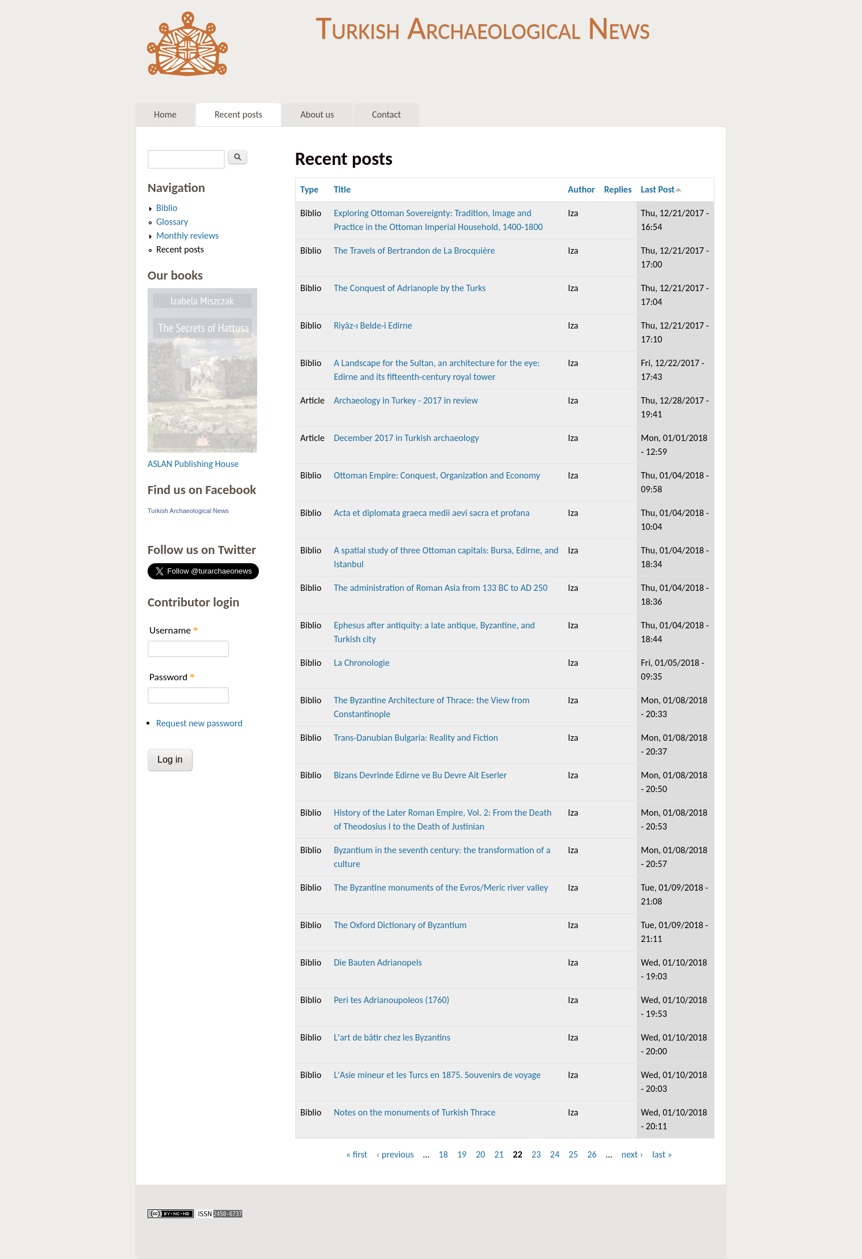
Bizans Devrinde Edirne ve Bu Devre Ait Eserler (420, 775)
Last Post (662, 189)
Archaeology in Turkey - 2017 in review (406, 400)
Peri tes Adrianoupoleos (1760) (392, 999)
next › (632, 1154)
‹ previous (395, 1154)
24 (554, 1154)
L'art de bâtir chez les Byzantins (392, 1037)
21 (498, 1154)
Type (309, 189)
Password (172, 677)
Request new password (199, 723)
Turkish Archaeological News (483, 27)
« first (356, 1154)
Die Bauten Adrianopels (378, 962)
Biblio (167, 207)
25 (573, 1154)
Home (165, 114)
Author (581, 189)
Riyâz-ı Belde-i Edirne (373, 325)
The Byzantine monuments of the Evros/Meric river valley (441, 887)
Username (173, 630)
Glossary (172, 221)
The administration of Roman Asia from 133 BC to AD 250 (441, 587)
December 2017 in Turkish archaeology (406, 437)
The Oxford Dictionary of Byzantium (400, 924)
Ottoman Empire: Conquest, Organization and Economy (437, 475)
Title (342, 189)
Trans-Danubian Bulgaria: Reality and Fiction (416, 737)
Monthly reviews (187, 235)
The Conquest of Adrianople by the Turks (410, 287)
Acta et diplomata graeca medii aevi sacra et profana (432, 512)
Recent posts (238, 114)
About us (317, 114)
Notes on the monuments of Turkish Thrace (415, 1112)
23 (536, 1154)
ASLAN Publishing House (193, 463)
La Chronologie (362, 662)
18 (443, 1154)
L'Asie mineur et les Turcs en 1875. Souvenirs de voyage (437, 1074)
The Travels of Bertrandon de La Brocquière (414, 250)
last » (662, 1154)
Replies (618, 189)
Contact (386, 114)
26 (591, 1154)
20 (480, 1154)
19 (461, 1154)
